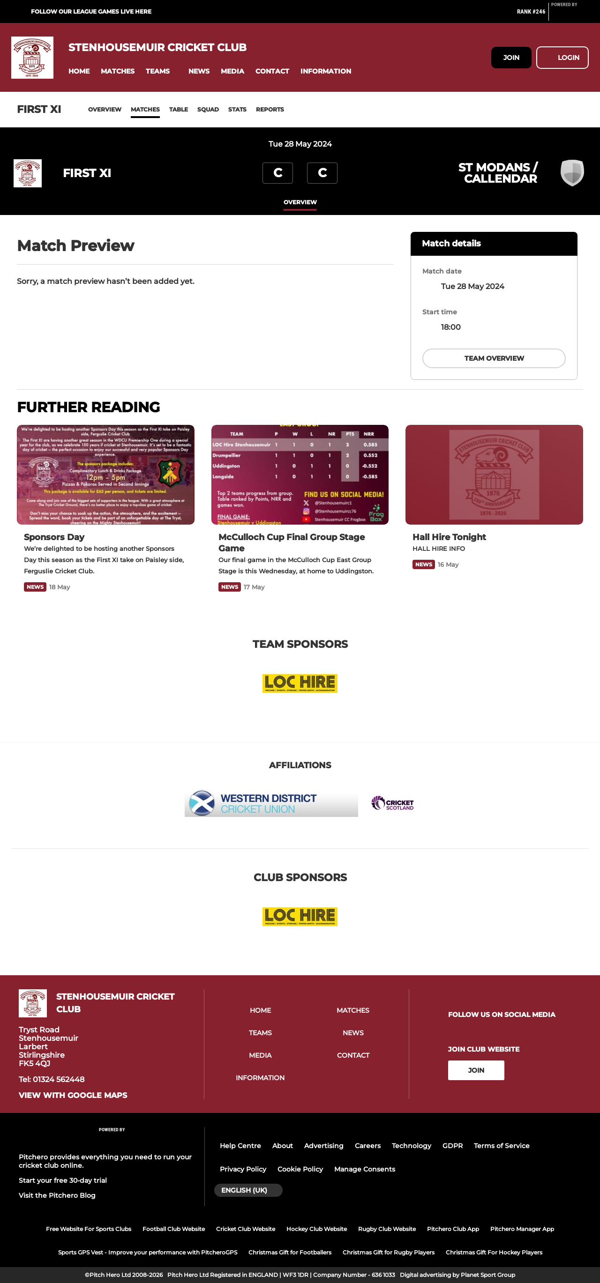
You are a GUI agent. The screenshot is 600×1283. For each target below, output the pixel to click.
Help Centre (240, 1146)
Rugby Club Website (387, 1228)
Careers (368, 1146)
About (282, 1146)
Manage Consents (364, 1169)
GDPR (452, 1146)
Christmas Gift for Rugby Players (389, 1252)
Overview (104, 109)
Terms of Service (502, 1146)
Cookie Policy (300, 1169)
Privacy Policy (243, 1169)
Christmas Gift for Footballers (289, 1252)
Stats (237, 109)
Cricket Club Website (245, 1228)
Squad (208, 109)
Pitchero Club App (453, 1228)
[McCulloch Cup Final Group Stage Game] (300, 475)
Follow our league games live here (91, 11)
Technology (411, 1146)
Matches (145, 109)
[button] (79, 71)
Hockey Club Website (316, 1228)
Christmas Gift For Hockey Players (494, 1252)
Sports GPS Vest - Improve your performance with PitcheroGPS (147, 1252)
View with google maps (73, 1095)
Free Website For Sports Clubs (88, 1228)
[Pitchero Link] (570, 15)
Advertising (324, 1146)
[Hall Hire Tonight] (494, 475)
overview (300, 202)
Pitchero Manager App (522, 1228)
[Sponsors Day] (106, 475)
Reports (270, 109)
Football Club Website (173, 1228)
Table (178, 109)
